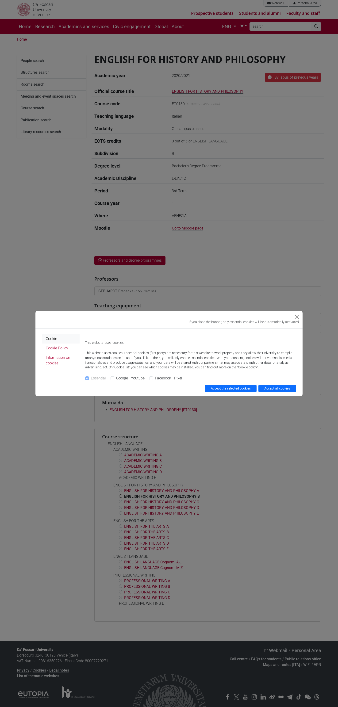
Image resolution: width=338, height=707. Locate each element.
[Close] (297, 317)
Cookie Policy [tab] (57, 348)
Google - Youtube (130, 378)
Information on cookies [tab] (58, 360)
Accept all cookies (277, 388)
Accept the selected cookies (231, 388)
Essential (98, 378)
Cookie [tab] (51, 338)
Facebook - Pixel (168, 378)
